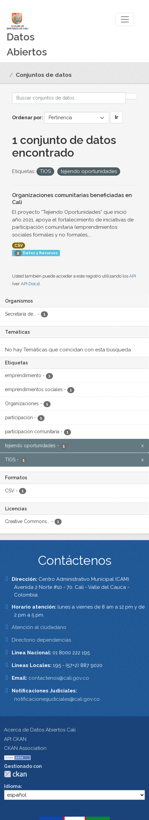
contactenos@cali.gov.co (58, 678)
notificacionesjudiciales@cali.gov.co (57, 699)
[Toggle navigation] (125, 19)
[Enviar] (131, 96)
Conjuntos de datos (44, 74)
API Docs (30, 283)
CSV (18, 245)
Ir (116, 117)
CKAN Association (25, 748)
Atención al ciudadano (39, 627)
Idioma (12, 786)
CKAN (15, 774)
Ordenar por (27, 117)
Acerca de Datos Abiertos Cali (40, 730)
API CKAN (15, 739)
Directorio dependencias (41, 640)
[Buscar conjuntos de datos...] (69, 98)
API (132, 276)
